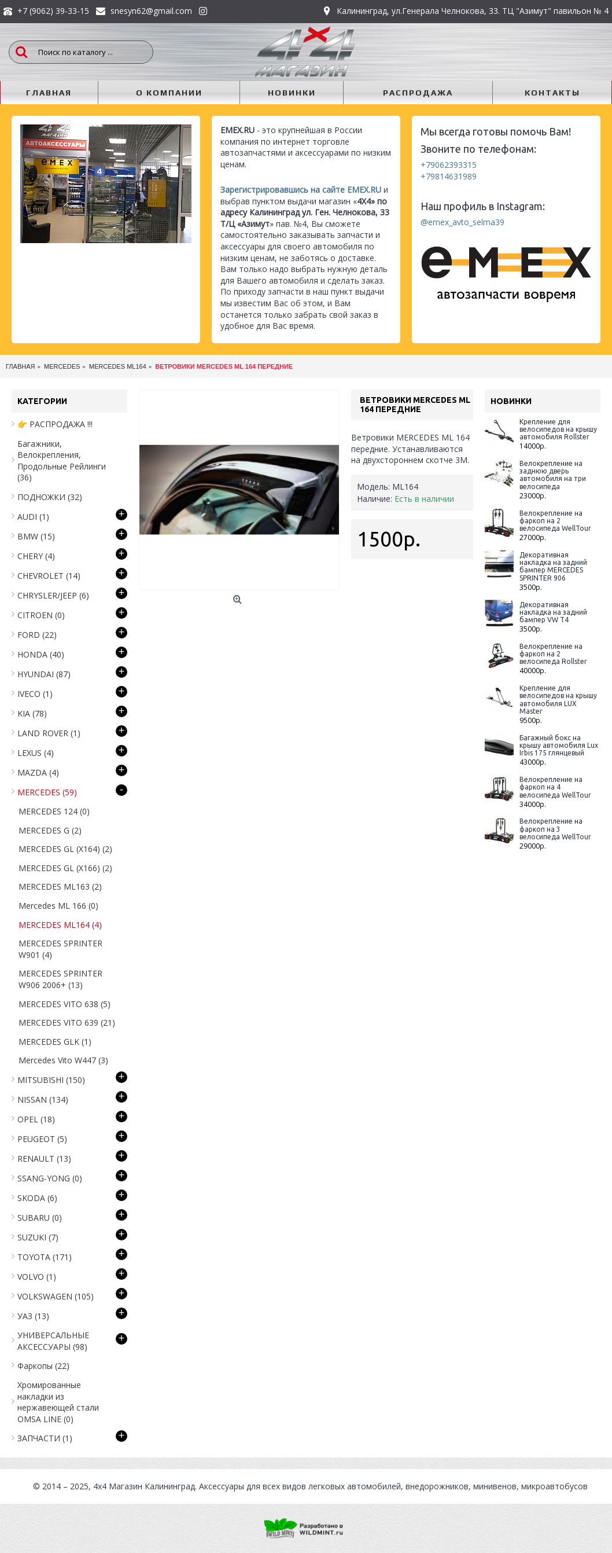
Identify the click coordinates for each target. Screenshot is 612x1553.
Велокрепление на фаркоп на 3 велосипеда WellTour (555, 828)
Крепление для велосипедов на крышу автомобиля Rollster (558, 429)
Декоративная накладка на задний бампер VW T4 (553, 612)
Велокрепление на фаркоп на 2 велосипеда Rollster (553, 654)
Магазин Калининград (152, 1486)
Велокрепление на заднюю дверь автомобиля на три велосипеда (552, 475)
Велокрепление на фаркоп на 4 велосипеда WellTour (555, 787)
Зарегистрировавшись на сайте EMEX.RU (300, 189)
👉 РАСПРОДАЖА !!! (55, 423)
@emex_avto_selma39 (462, 221)
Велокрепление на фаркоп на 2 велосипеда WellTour (555, 520)
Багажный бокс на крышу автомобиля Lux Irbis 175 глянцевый (558, 745)
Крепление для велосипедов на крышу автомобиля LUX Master (558, 699)
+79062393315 (449, 164)
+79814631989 (449, 176)
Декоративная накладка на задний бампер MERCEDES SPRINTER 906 (553, 566)
